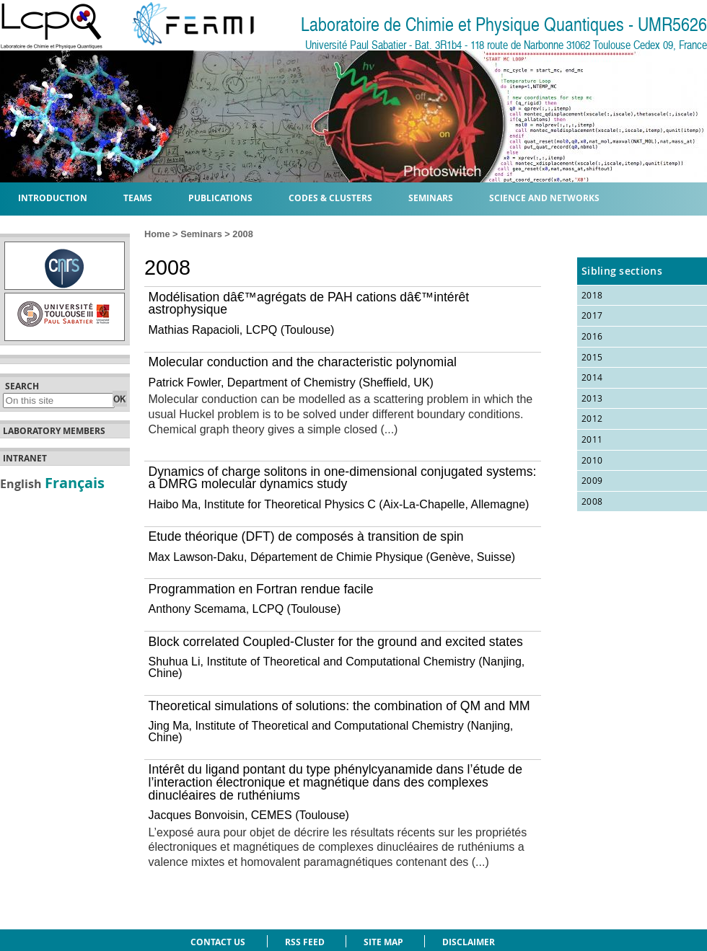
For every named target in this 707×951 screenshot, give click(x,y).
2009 (591, 480)
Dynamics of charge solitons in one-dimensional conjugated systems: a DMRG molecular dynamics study (343, 478)
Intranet (25, 458)
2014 (591, 377)
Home (157, 234)
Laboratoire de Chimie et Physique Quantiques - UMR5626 (504, 25)
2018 (591, 295)
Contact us (217, 942)
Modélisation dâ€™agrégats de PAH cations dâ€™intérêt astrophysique (309, 303)
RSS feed (305, 942)
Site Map (383, 942)
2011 (591, 439)
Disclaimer (468, 942)
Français (75, 482)
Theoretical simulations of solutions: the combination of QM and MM (339, 706)
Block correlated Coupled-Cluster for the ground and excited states (336, 641)
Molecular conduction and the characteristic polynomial (303, 362)
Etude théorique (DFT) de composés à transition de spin (306, 536)
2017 (591, 315)
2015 (591, 357)
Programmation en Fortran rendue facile (261, 589)
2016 (591, 336)
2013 (591, 398)
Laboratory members (54, 431)
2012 (591, 418)
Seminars (201, 234)
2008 (591, 501)
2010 (591, 460)
